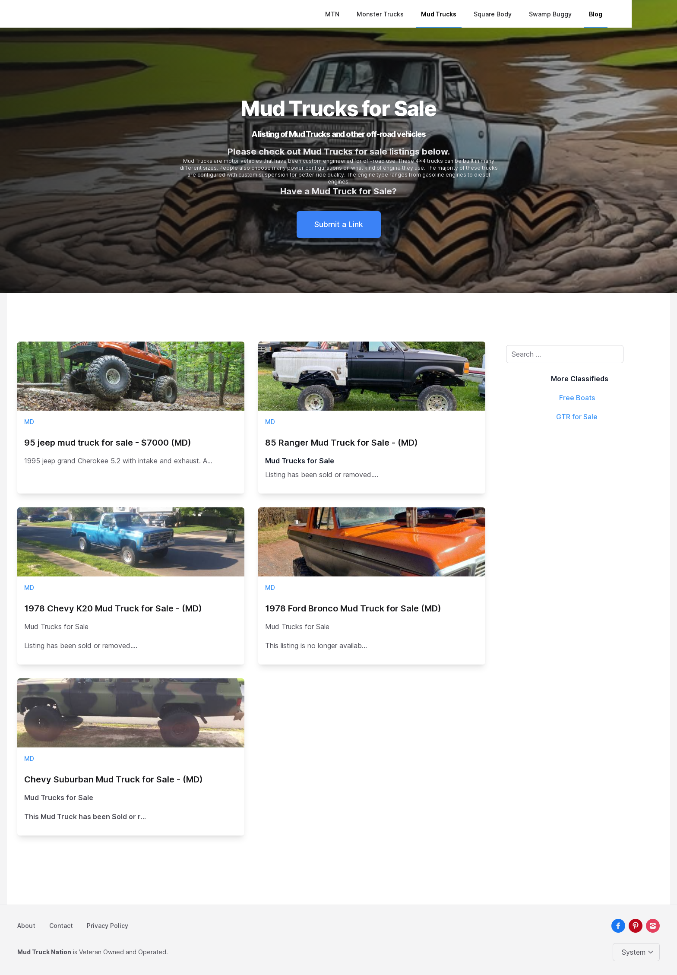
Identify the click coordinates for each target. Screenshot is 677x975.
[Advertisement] (579, 492)
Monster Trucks (418, 14)
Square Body (531, 14)
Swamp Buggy (588, 14)
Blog (634, 14)
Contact (61, 925)
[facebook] (618, 926)
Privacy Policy (107, 925)
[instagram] (653, 926)
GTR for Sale (577, 416)
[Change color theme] (638, 952)
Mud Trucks (477, 14)
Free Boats (577, 397)
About (26, 925)
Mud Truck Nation (44, 952)
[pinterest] (635, 926)
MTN (371, 14)
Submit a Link (338, 224)
